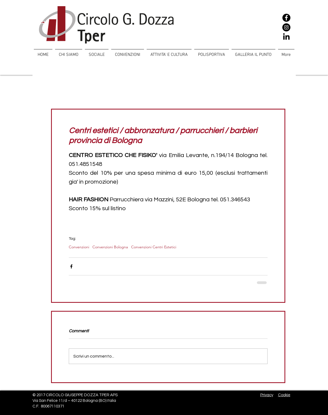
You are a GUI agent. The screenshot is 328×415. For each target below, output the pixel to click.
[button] (97, 52)
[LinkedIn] (286, 37)
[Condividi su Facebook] (71, 266)
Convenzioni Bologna (110, 247)
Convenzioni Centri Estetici (153, 247)
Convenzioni (79, 247)
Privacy (266, 395)
